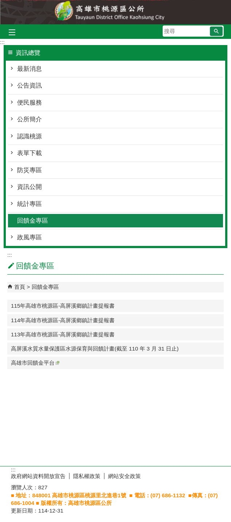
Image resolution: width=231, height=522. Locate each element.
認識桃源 (29, 136)
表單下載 (29, 153)
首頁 (19, 287)
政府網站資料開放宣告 (38, 476)
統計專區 (29, 204)
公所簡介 (29, 119)
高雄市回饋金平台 (35, 363)
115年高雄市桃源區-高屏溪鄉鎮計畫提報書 (63, 306)
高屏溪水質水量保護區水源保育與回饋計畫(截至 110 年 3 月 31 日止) (95, 348)
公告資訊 (29, 85)
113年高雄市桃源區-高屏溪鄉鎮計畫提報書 (63, 334)
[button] (216, 31)
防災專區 (29, 170)
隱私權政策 (86, 476)
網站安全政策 (124, 476)
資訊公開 (29, 186)
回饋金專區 (32, 220)
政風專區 (29, 237)
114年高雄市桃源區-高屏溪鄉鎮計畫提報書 (63, 320)
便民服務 (29, 102)
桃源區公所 (115, 12)
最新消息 (29, 68)
